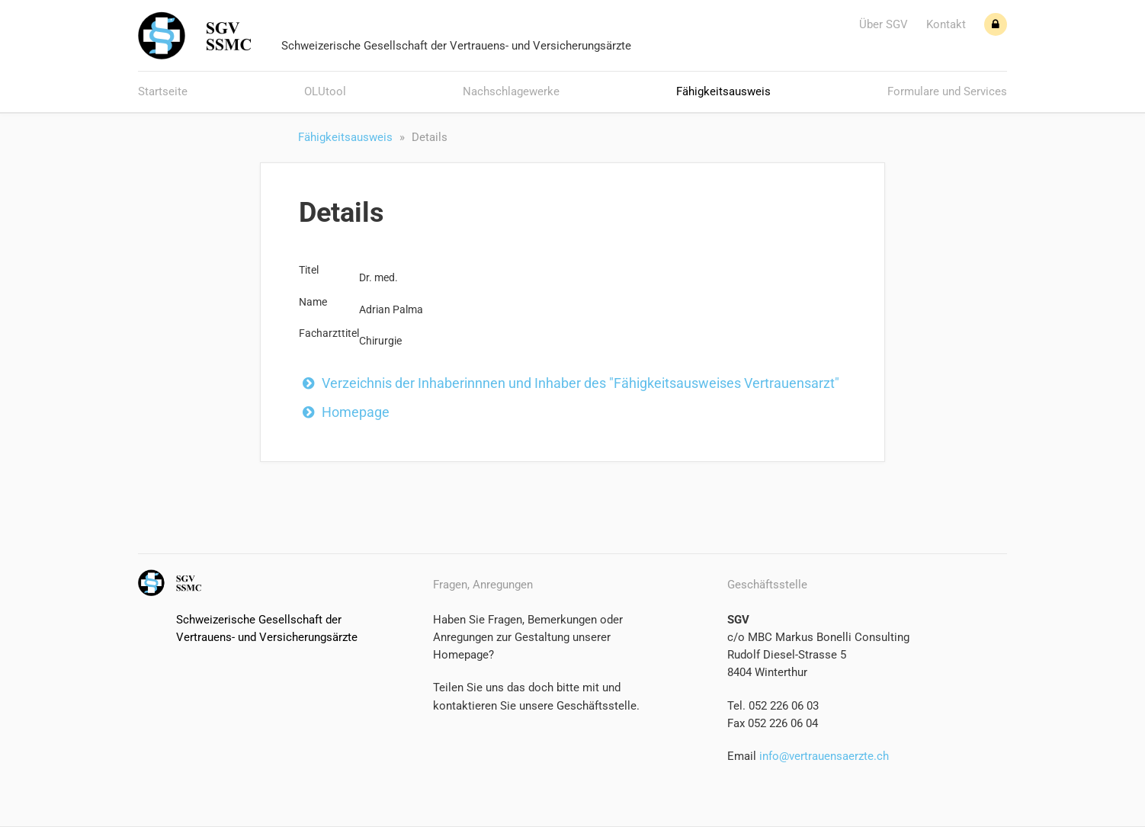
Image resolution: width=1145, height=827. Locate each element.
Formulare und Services (947, 91)
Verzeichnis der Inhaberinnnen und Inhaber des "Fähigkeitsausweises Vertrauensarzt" (580, 383)
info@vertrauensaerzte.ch (822, 756)
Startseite (163, 91)
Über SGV (883, 24)
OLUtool (325, 91)
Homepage (356, 412)
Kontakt (946, 24)
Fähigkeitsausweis (723, 91)
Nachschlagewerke (511, 91)
